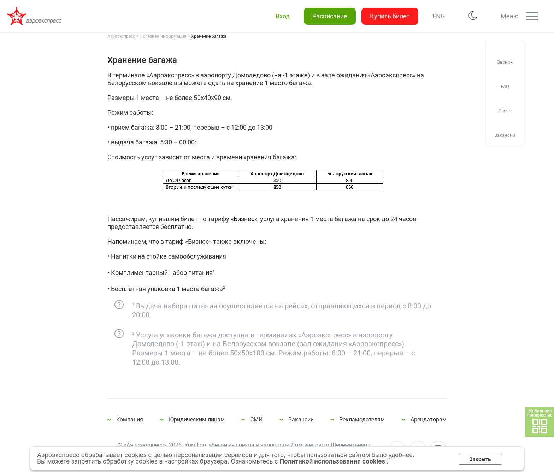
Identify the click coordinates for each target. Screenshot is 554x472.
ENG (438, 16)
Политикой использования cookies (333, 461)
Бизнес (244, 219)
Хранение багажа (35, 16)
